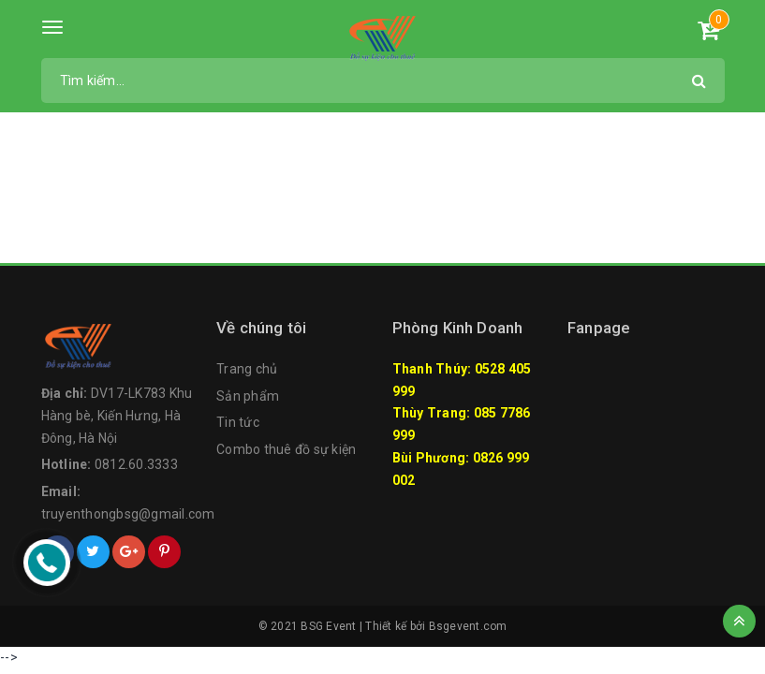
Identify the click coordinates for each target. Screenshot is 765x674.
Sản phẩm (247, 395)
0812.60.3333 (136, 464)
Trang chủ (246, 368)
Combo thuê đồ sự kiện (286, 449)
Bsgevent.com (468, 626)
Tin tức (237, 422)
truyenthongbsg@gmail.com (128, 513)
